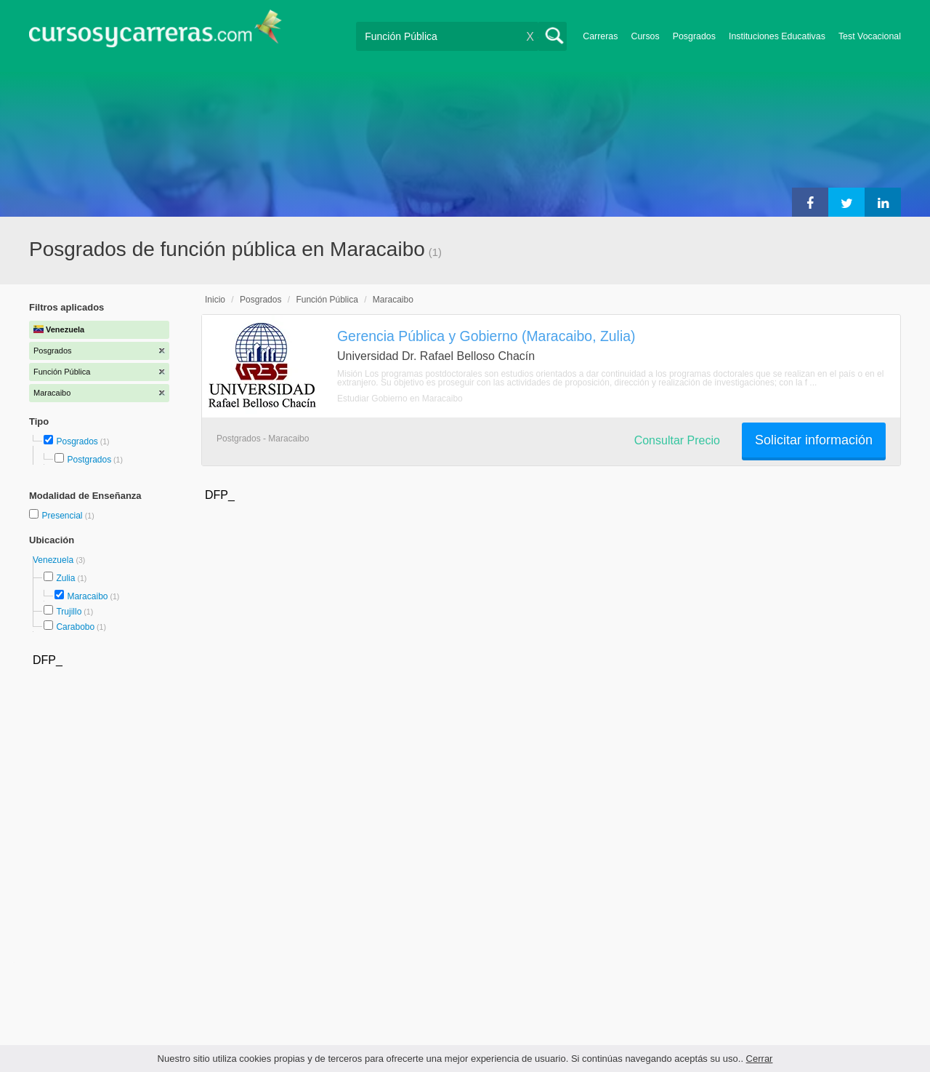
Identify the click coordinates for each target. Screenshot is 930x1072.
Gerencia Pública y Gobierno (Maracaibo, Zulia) (486, 336)
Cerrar (759, 1058)
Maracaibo (87, 596)
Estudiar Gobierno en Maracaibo (400, 398)
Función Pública (326, 300)
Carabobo (75, 627)
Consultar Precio (677, 440)
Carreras (600, 36)
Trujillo (68, 612)
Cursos (645, 36)
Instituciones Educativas (777, 36)
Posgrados (694, 36)
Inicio (215, 300)
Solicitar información (814, 440)
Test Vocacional (869, 36)
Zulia (65, 578)
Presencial (62, 516)
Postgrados (89, 460)
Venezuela (54, 560)
